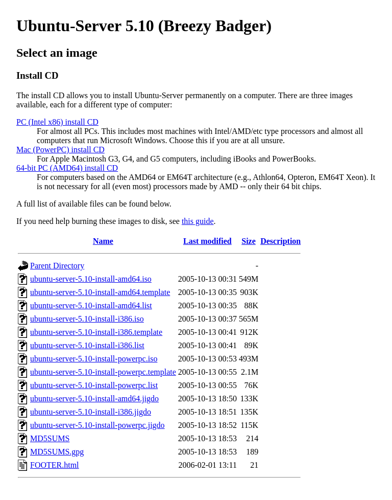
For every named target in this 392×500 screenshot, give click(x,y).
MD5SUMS (49, 438)
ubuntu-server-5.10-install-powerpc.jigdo (97, 425)
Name (103, 241)
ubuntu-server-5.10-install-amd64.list (91, 305)
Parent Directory (57, 265)
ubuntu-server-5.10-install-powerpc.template (103, 372)
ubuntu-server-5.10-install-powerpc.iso (93, 358)
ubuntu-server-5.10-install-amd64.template (100, 292)
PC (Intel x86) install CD (57, 122)
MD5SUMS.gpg (57, 451)
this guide (198, 221)
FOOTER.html (54, 465)
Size (248, 241)
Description (280, 241)
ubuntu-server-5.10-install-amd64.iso (91, 279)
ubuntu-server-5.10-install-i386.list (87, 345)
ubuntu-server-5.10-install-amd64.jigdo (94, 398)
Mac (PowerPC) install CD (60, 149)
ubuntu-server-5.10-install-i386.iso (87, 318)
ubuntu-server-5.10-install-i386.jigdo (90, 411)
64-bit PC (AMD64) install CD (67, 168)
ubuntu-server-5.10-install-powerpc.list (94, 385)
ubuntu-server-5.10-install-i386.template (96, 332)
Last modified (207, 241)
